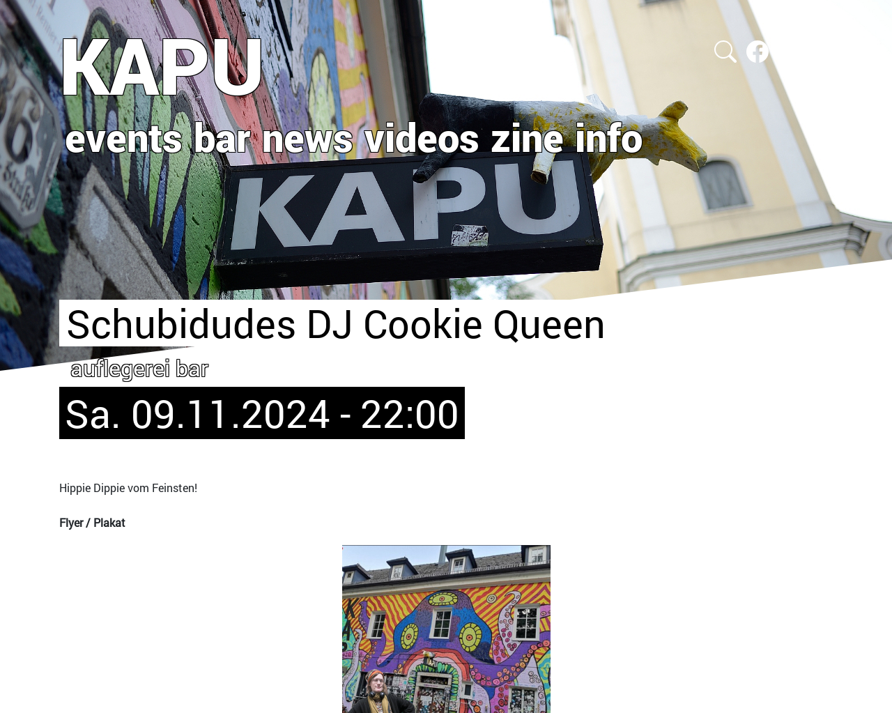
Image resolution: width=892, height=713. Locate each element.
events (124, 136)
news (307, 136)
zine (527, 136)
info (609, 136)
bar (222, 136)
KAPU (162, 64)
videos (421, 136)
